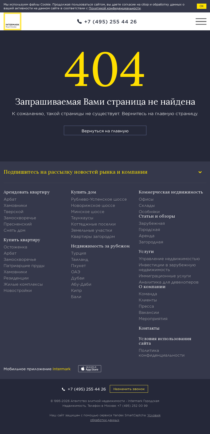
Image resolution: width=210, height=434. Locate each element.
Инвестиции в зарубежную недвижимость (167, 267)
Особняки (149, 211)
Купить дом (83, 192)
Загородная (151, 241)
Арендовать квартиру (27, 192)
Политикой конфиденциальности (115, 8)
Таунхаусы (82, 217)
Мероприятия (153, 318)
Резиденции (16, 277)
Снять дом (14, 230)
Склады (147, 205)
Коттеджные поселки (93, 223)
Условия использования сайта (165, 341)
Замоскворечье (20, 217)
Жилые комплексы (23, 284)
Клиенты (148, 299)
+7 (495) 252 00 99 (132, 405)
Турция (78, 253)
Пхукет (78, 265)
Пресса (146, 306)
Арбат (10, 199)
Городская (149, 229)
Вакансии (149, 312)
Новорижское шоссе (93, 205)
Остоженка (15, 246)
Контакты (149, 328)
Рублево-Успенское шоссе (99, 199)
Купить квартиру (22, 239)
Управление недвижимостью (169, 258)
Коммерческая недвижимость (171, 192)
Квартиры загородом (93, 236)
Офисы (146, 199)
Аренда (147, 235)
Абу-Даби (81, 284)
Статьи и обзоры (157, 216)
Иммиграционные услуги (165, 275)
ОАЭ (75, 271)
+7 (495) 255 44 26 (110, 21)
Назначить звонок (129, 389)
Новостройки (18, 290)
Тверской (13, 211)
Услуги (146, 251)
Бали (76, 296)
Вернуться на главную (105, 130)
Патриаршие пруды (24, 265)
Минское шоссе (87, 211)
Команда (148, 293)
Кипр (76, 290)
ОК (202, 6)
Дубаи (77, 277)
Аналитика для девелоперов (169, 281)
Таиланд (79, 259)
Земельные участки (91, 230)
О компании (152, 286)
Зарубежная (152, 223)
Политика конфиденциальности (162, 352)
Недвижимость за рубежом (100, 246)
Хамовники (15, 205)
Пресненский (18, 223)
